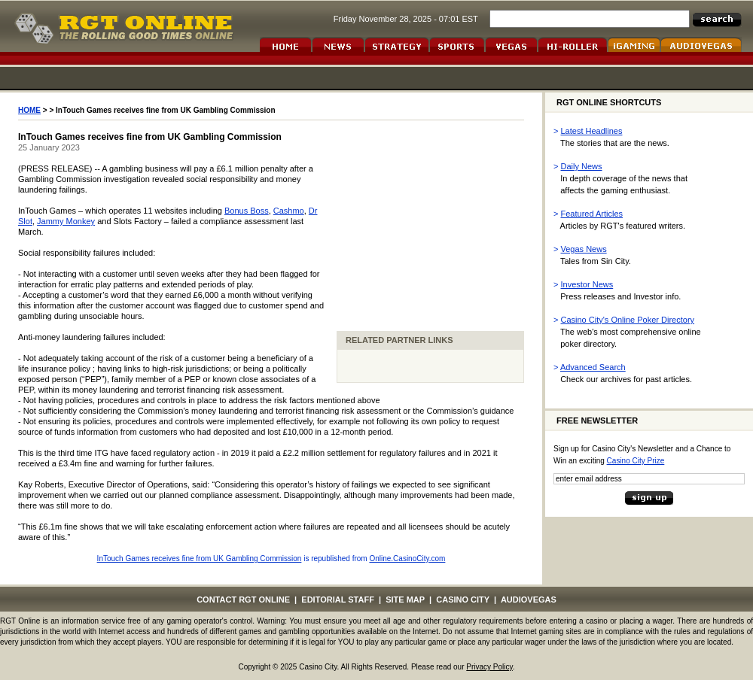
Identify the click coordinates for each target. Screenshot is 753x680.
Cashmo (288, 210)
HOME (29, 110)
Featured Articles (592, 213)
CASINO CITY (462, 599)
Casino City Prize (636, 461)
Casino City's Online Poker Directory (628, 319)
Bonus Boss (246, 210)
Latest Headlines (592, 130)
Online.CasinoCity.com (407, 558)
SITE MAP (405, 599)
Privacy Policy (489, 667)
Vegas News (584, 248)
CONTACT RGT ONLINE (243, 599)
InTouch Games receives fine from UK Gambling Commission (199, 558)
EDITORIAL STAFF (337, 599)
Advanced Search (593, 367)
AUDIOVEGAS (528, 599)
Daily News (581, 166)
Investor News (587, 284)
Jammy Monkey (66, 221)
